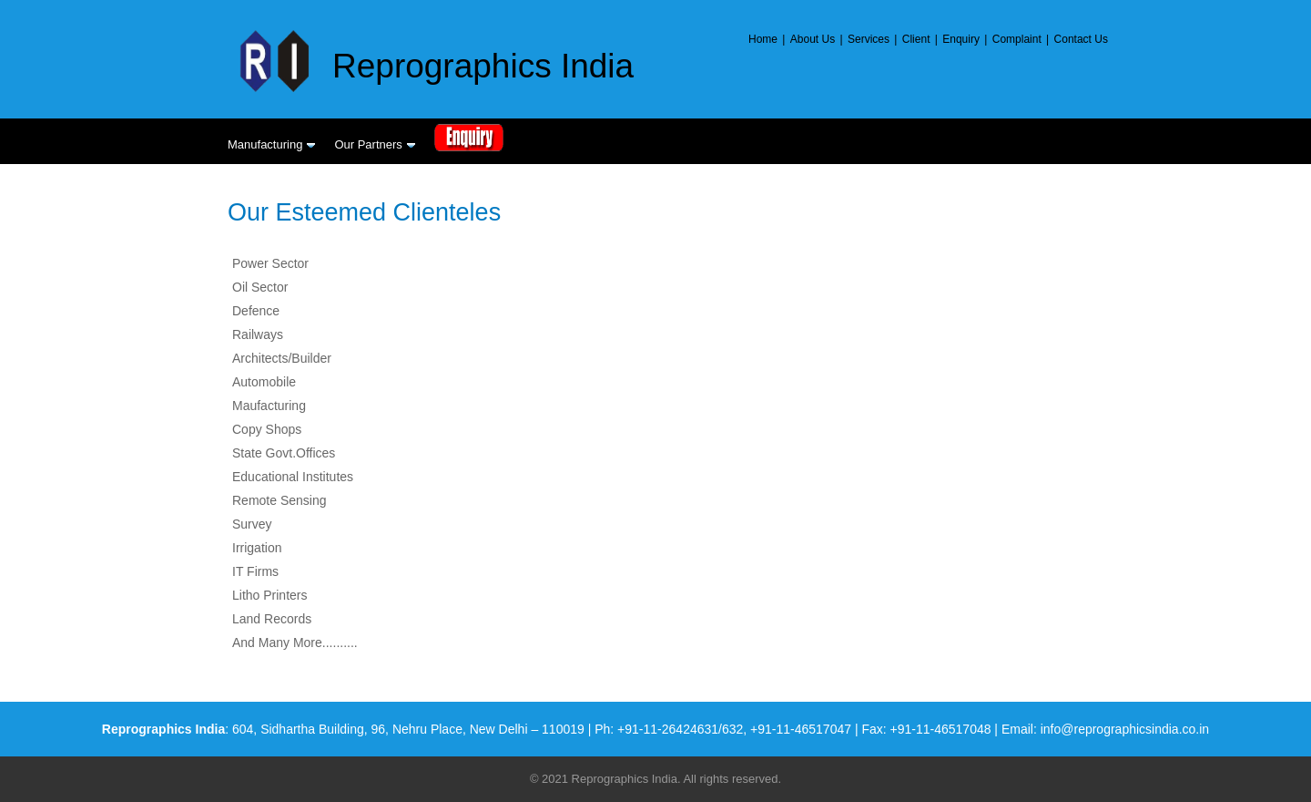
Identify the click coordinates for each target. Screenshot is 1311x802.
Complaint (1017, 39)
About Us (812, 39)
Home (762, 39)
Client (916, 39)
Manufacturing (272, 144)
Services (868, 39)
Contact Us (1081, 39)
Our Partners (374, 144)
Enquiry (961, 39)
